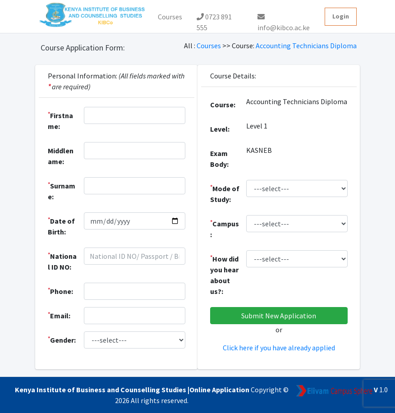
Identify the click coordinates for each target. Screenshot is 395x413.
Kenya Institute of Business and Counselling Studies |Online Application (133, 389)
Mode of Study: (224, 193)
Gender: (62, 339)
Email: (59, 315)
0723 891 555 (214, 19)
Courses (170, 16)
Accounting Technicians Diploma (306, 45)
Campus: (224, 228)
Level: (220, 128)
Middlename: (60, 156)
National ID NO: (62, 261)
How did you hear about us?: (224, 274)
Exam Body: (219, 159)
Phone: (60, 291)
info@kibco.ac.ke (283, 19)
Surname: (61, 190)
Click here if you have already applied (279, 347)
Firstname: (60, 120)
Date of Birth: (61, 226)
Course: (222, 104)
